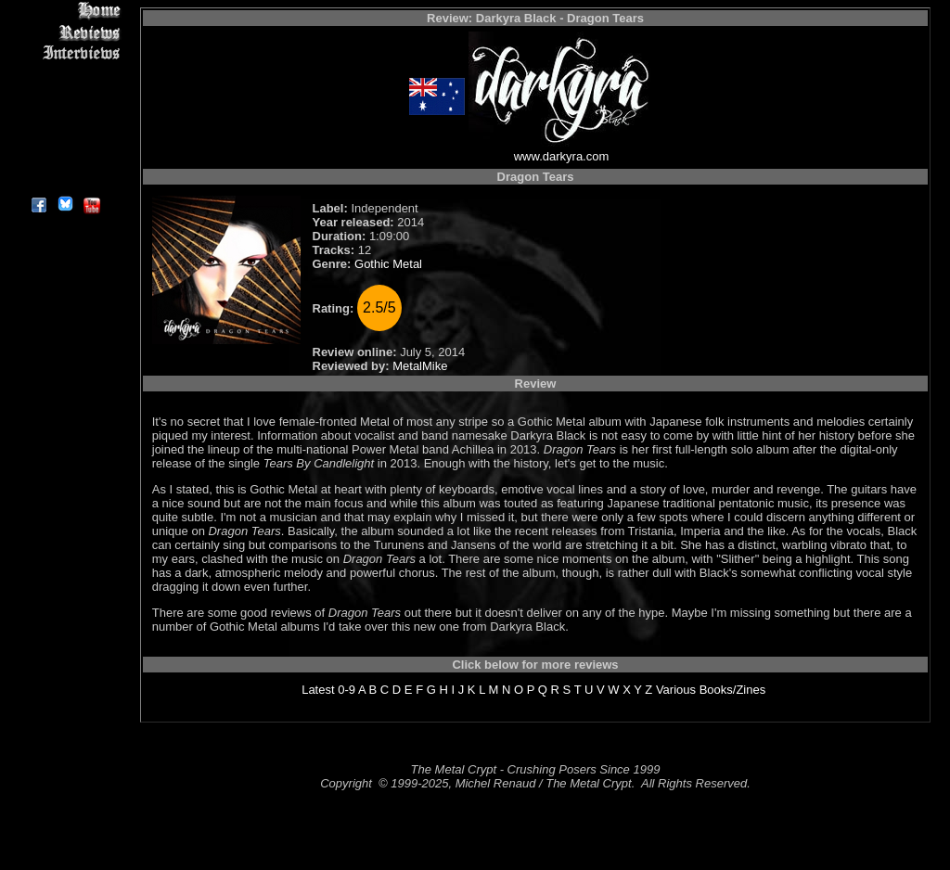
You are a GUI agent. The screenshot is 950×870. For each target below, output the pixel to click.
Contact (64, 160)
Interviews (64, 53)
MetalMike (419, 366)
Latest (318, 690)
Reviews (64, 32)
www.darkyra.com (562, 156)
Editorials (64, 74)
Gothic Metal (388, 264)
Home (64, 10)
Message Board (64, 96)
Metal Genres (64, 117)
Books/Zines (733, 690)
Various (676, 690)
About (64, 181)
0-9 (346, 690)
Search (64, 138)
